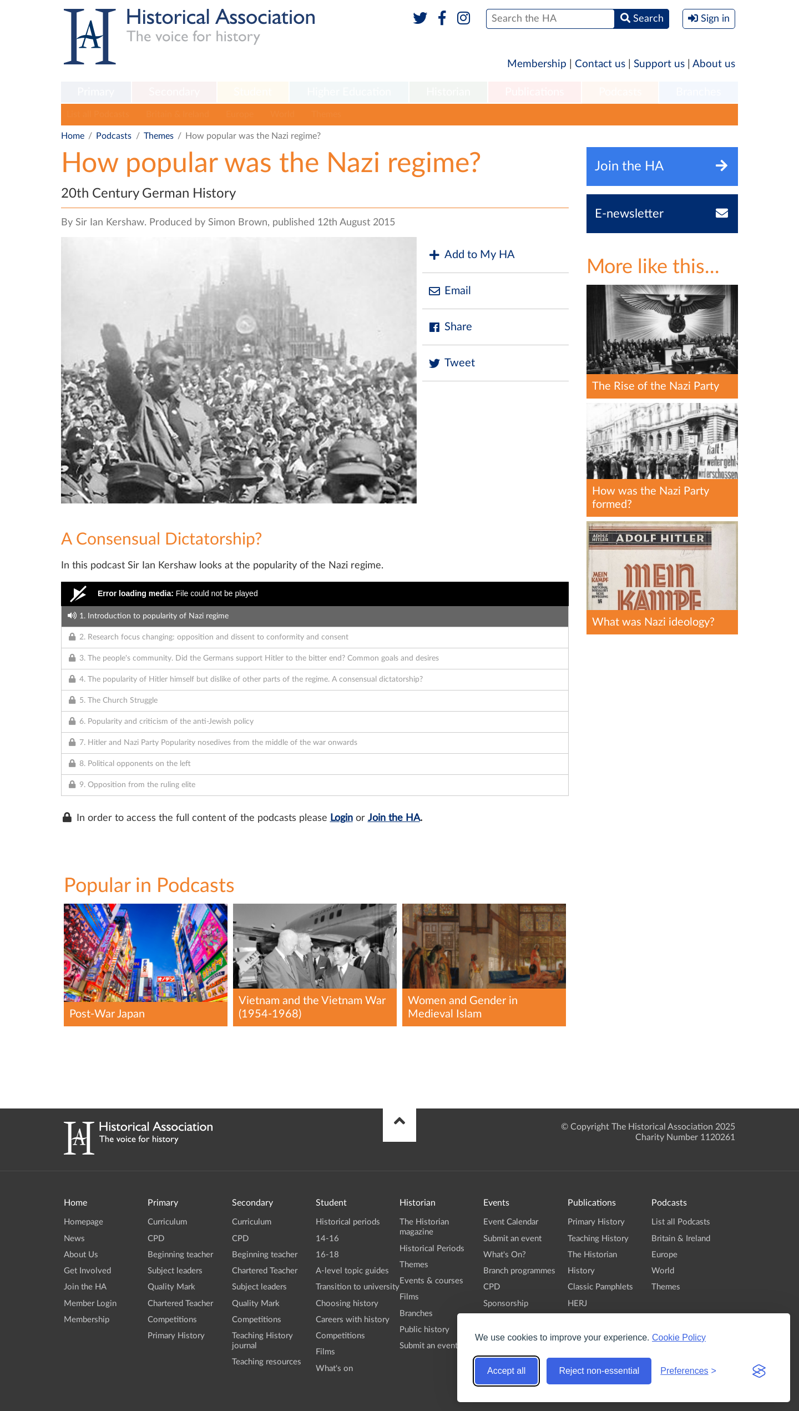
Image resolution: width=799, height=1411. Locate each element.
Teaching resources (266, 1362)
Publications (534, 92)
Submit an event (429, 1346)
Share (450, 327)
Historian (448, 92)
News (74, 1238)
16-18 (327, 1255)
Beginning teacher (180, 1255)
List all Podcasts (98, 114)
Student (253, 92)
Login (341, 818)
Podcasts (620, 92)
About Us (81, 1255)
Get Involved (87, 1271)
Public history (424, 1330)
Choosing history (347, 1303)
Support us (659, 64)
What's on (334, 1368)
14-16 (327, 1238)
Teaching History (598, 1238)
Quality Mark (171, 1287)
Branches (698, 92)
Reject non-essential (599, 1370)
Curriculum (167, 1222)
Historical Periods (432, 1248)
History (581, 1271)
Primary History (176, 1336)
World (282, 114)
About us (713, 64)
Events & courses (431, 1281)
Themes (326, 114)
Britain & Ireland (177, 114)
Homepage (83, 1222)
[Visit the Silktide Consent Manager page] (759, 1371)
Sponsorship (505, 1303)
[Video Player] (315, 594)
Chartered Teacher (180, 1303)
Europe (240, 114)
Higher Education (349, 92)
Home (72, 136)
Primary (95, 92)
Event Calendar (510, 1222)
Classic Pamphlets (600, 1287)
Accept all (506, 1370)
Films (325, 1352)
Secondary (174, 92)
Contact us (600, 64)
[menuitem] (96, 93)
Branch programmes (519, 1271)
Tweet (451, 363)
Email (449, 291)
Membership (537, 64)
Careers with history (353, 1320)
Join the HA (394, 818)
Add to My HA (471, 255)
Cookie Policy (679, 1337)
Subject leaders (175, 1271)
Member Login (90, 1303)
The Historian (592, 1255)
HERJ (577, 1303)
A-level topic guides (352, 1271)
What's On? (504, 1255)
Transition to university (358, 1287)
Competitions (172, 1320)
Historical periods (348, 1222)
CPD (156, 1238)
